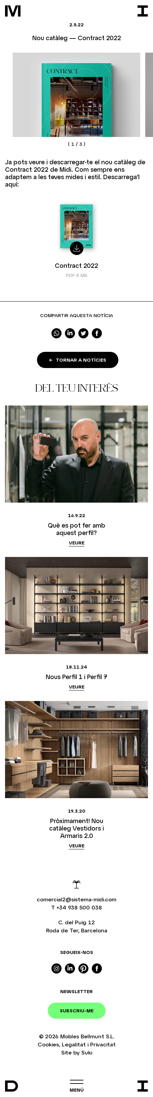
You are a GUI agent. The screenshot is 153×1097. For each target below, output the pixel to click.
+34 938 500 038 (79, 907)
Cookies (48, 1044)
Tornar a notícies (77, 360)
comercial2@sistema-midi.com (76, 899)
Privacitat (103, 1044)
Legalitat (74, 1044)
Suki (86, 1052)
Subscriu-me (76, 1010)
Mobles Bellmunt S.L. (87, 1036)
